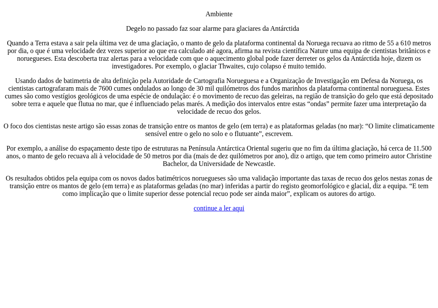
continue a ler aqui (219, 208)
